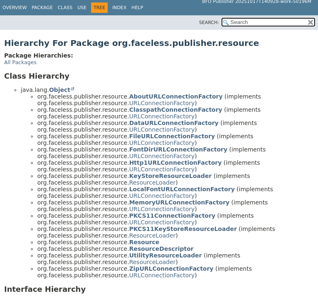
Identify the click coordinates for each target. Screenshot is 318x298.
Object (59, 90)
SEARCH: (209, 22)
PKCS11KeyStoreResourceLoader (183, 229)
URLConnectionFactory (162, 103)
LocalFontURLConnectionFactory (182, 189)
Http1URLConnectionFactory (175, 162)
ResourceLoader (152, 182)
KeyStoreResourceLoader (170, 176)
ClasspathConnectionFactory (175, 109)
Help (137, 7)
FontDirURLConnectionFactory (178, 149)
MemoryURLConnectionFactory (179, 202)
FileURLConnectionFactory (172, 136)
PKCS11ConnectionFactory (172, 215)
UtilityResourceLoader (165, 255)
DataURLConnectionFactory (174, 123)
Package (42, 7)
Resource (144, 242)
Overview (14, 7)
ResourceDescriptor (161, 248)
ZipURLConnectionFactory (171, 268)
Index (119, 7)
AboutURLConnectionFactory (176, 96)
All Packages (20, 62)
